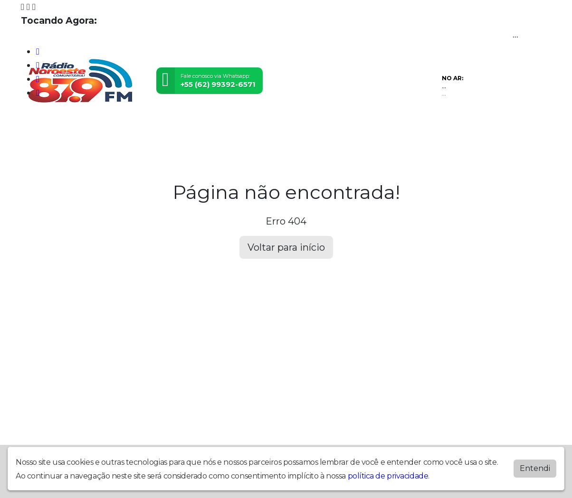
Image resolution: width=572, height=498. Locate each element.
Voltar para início (286, 247)
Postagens (293, 126)
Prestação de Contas (94, 126)
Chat (398, 126)
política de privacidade (388, 475)
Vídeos (215, 126)
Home (35, 126)
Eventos (250, 126)
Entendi (535, 468)
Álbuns (333, 126)
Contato (368, 126)
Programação (169, 126)
